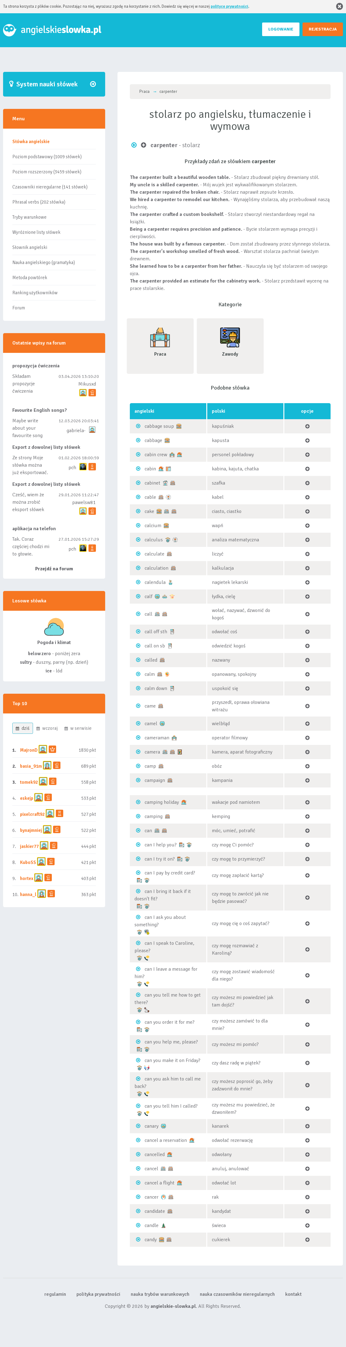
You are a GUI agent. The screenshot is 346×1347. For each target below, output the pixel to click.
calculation (156, 568)
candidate (155, 1211)
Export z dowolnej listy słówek (46, 447)
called (151, 660)
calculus (154, 540)
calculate (154, 554)
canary (152, 1126)
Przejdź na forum (54, 569)
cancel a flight (160, 1183)
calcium (153, 526)
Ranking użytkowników (35, 292)
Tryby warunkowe (29, 217)
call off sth (156, 632)
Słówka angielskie (31, 141)
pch (72, 468)
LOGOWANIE (280, 29)
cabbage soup (159, 426)
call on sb (155, 646)
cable (150, 497)
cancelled (155, 1154)
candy (151, 1240)
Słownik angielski (29, 247)
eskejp (26, 798)
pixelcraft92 (32, 814)
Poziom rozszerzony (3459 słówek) (46, 172)
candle (152, 1225)
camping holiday (162, 802)
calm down (156, 688)
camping (154, 816)
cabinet (152, 483)
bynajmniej (31, 830)
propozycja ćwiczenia (36, 366)
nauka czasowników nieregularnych (237, 1294)
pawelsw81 (84, 502)
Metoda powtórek (29, 277)
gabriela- (76, 431)
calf (148, 596)
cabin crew (156, 455)
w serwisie (78, 728)
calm (150, 674)
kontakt (293, 1294)
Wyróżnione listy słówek (36, 232)
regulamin (55, 1294)
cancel (151, 1169)
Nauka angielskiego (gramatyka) (43, 262)
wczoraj (47, 728)
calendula (155, 582)
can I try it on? (160, 859)
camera (152, 752)
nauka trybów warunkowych (160, 1294)
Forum (18, 308)
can (148, 831)
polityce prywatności (229, 6)
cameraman (157, 738)
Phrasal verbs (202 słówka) (38, 202)
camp (150, 766)
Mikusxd (87, 384)
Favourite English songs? (39, 410)
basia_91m (31, 766)
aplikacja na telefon (34, 529)
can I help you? (161, 845)
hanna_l (28, 894)
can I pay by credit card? (170, 873)
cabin (150, 469)
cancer (152, 1197)
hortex (26, 878)
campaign (155, 780)
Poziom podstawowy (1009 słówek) (47, 156)
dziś (23, 728)
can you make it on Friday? (172, 1060)
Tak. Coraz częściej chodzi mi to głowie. (30, 546)
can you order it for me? (170, 1022)
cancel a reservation (166, 1140)
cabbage (153, 440)
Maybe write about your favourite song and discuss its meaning (27, 435)
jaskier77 (29, 846)
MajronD (29, 750)
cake (149, 511)
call (148, 614)
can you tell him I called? (171, 1106)
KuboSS (28, 862)
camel (151, 724)
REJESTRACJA (323, 29)
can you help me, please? (171, 1042)
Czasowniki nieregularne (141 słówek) (50, 187)
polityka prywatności (98, 1294)
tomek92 (29, 782)
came (150, 706)
